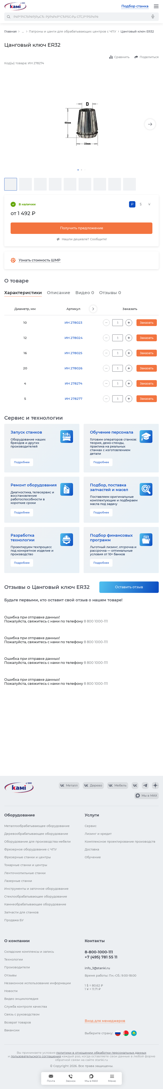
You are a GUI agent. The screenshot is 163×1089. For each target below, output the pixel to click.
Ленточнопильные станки (25, 873)
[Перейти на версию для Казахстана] (134, 1033)
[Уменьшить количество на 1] (106, 322)
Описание (58, 292)
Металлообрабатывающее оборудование (37, 826)
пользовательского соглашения (36, 1056)
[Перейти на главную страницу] (15, 6)
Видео (84, 292)
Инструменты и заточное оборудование (36, 889)
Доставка (92, 849)
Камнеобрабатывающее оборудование (35, 904)
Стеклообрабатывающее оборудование (35, 896)
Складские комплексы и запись (29, 952)
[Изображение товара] (81, 124)
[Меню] (156, 6)
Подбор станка (135, 6)
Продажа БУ (14, 920)
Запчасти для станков (21, 912)
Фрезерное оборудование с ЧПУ (30, 849)
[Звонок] (70, 1078)
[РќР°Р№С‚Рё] (8, 16)
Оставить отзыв (129, 587)
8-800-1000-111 (99, 952)
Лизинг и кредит (98, 834)
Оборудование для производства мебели (37, 841)
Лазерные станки (18, 881)
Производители (17, 967)
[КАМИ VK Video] (69, 785)
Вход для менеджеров (105, 1021)
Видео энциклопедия (21, 999)
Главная (10, 31)
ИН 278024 (74, 338)
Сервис (91, 826)
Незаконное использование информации (37, 983)
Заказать (146, 323)
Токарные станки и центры (25, 865)
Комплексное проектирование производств (120, 841)
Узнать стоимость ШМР (39, 260)
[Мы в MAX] (91, 1078)
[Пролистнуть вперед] (93, 309)
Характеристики (23, 292)
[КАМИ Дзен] (155, 785)
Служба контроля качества (25, 1006)
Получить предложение (81, 228)
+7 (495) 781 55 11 (101, 957)
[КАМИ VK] (135, 785)
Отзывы (110, 292)
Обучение (93, 857)
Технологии (13, 959)
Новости (11, 991)
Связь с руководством (21, 1014)
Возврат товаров (17, 1022)
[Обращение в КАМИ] (51, 1078)
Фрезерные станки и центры (27, 857)
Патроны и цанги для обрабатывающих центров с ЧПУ (72, 31)
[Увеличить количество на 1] (128, 322)
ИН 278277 (73, 399)
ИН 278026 (73, 368)
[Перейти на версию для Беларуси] (126, 1033)
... (23, 31)
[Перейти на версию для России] (118, 1033)
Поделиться (149, 57)
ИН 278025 (73, 353)
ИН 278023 (73, 323)
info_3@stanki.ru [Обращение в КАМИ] (97, 968)
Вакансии (12, 1030)
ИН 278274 (73, 383)
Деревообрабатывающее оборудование (36, 834)
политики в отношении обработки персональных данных (101, 1053)
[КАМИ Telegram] (145, 785)
